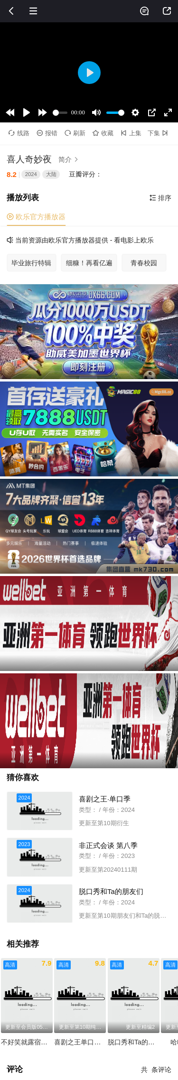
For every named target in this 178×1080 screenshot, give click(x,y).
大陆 (51, 174)
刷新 (75, 133)
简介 (69, 159)
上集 (131, 133)
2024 (31, 174)
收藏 (103, 133)
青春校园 (144, 263)
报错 (47, 133)
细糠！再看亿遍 (89, 263)
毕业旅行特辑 (31, 263)
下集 (159, 133)
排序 (160, 198)
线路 (19, 133)
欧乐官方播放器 (36, 217)
